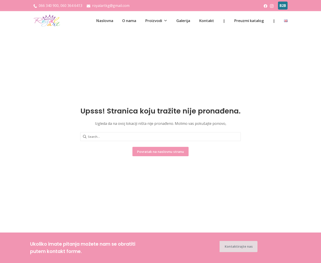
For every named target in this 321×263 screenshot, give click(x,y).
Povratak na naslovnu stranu (160, 151)
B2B (283, 5)
